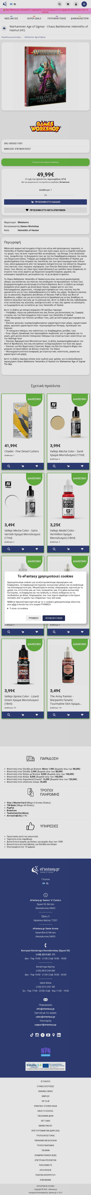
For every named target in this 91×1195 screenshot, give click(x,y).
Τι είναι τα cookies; (19, 608)
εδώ (14, 604)
